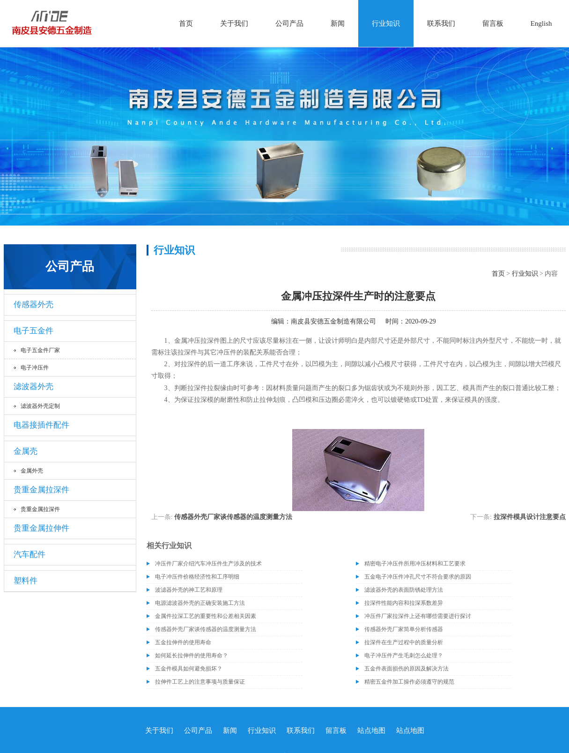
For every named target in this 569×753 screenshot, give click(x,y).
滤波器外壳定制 (40, 406)
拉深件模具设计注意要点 (530, 516)
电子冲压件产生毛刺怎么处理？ (403, 655)
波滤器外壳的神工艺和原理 (188, 590)
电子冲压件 (35, 367)
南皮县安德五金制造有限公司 (333, 321)
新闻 (338, 23)
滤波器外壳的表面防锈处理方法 (403, 590)
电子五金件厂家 (40, 350)
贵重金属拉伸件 (41, 528)
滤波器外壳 (33, 386)
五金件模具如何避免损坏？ (188, 668)
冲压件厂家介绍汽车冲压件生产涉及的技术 (208, 563)
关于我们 (234, 23)
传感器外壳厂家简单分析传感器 (403, 629)
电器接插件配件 (41, 425)
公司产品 (289, 23)
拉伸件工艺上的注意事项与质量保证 (200, 681)
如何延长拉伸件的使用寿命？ (191, 655)
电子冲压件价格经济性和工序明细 (197, 576)
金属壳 (25, 451)
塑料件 (25, 580)
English (541, 23)
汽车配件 (29, 554)
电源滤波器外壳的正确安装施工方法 (200, 603)
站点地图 (371, 730)
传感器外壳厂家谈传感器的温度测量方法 (233, 516)
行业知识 (386, 23)
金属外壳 (32, 470)
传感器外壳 (33, 304)
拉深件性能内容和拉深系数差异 (403, 603)
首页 (186, 23)
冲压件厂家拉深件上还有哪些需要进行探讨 (417, 616)
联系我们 (441, 23)
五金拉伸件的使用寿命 (183, 642)
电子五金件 (33, 330)
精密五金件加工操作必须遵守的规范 (409, 681)
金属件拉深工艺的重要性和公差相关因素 (205, 616)
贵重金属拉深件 (41, 489)
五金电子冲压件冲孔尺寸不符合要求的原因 (417, 576)
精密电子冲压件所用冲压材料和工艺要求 (415, 563)
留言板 (492, 23)
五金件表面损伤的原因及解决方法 (406, 668)
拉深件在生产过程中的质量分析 (403, 642)
